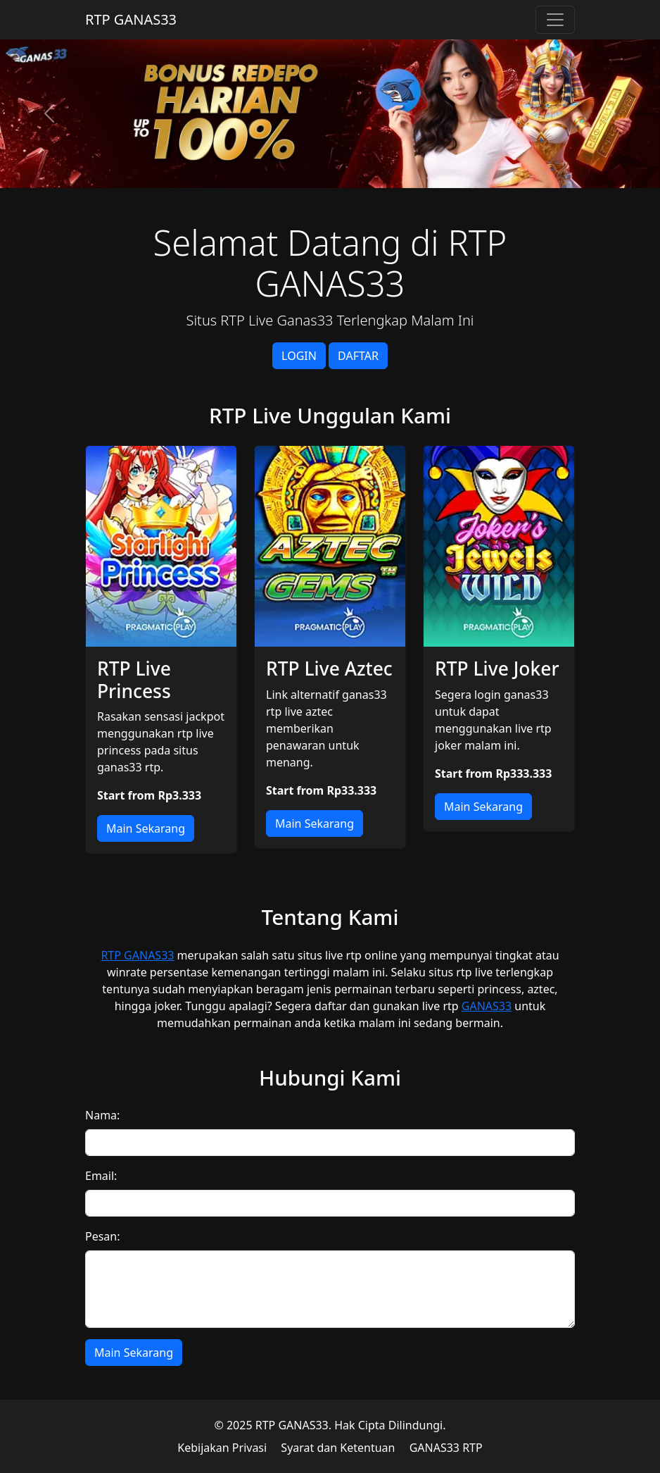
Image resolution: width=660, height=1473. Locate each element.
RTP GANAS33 (131, 19)
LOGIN (299, 355)
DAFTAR (358, 355)
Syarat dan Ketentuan (338, 1447)
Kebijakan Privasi (222, 1447)
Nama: (102, 1115)
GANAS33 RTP (446, 1447)
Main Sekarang (145, 828)
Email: (101, 1175)
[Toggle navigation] (555, 20)
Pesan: (102, 1236)
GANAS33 (487, 1006)
